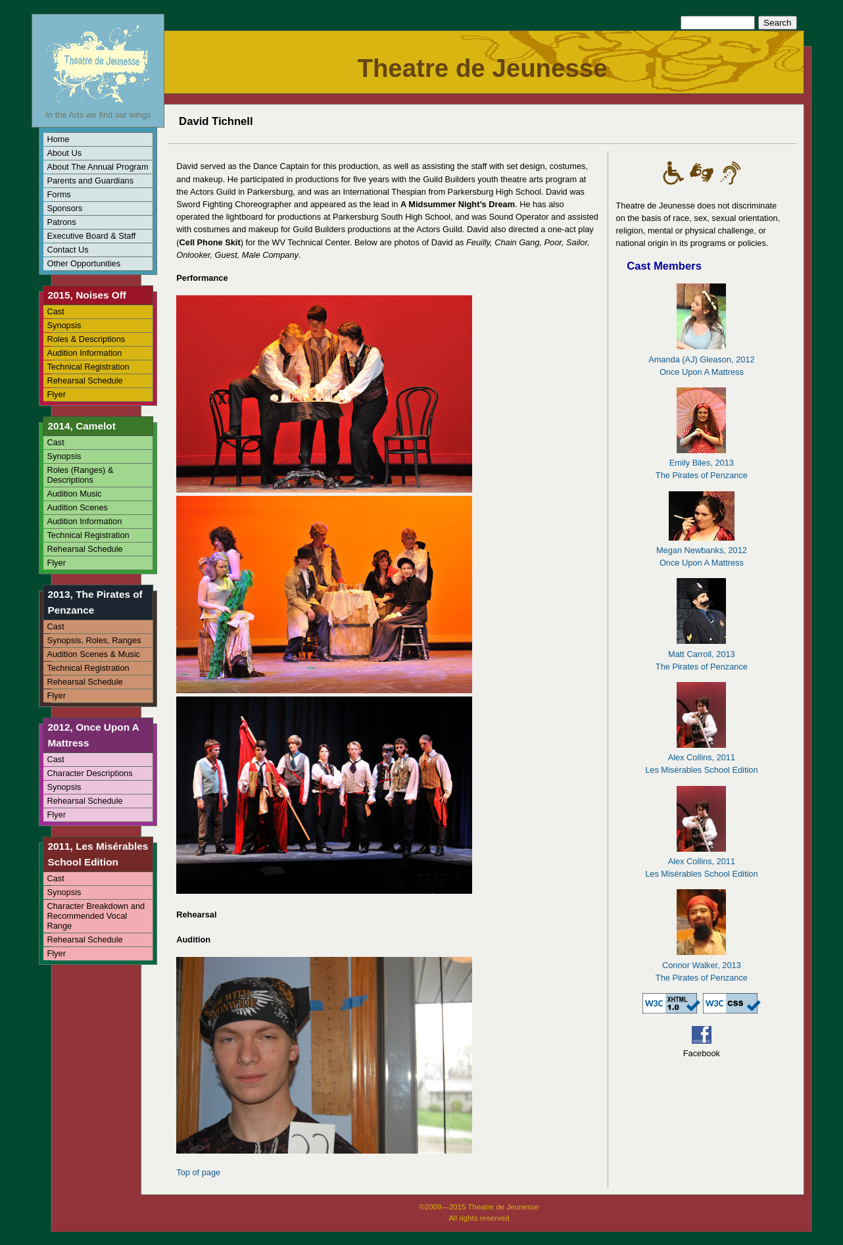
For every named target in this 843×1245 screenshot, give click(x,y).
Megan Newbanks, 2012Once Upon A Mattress (701, 550)
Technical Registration (88, 367)
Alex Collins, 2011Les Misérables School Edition (701, 757)
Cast (55, 311)
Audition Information (84, 353)
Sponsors (64, 208)
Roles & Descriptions (86, 339)
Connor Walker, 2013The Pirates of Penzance (702, 964)
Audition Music (74, 494)
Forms (58, 194)
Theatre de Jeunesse (482, 68)
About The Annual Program (97, 167)
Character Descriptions (89, 773)
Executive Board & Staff (91, 236)
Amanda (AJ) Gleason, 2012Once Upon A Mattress (701, 358)
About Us (64, 153)
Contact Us (67, 250)
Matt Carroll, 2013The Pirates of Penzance (702, 653)
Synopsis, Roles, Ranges (94, 640)
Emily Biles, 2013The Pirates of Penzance (702, 462)
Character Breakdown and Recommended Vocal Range (96, 916)
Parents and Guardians (90, 180)
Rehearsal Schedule (84, 380)
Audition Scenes (77, 507)
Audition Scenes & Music (93, 654)
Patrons (61, 222)
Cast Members (664, 266)
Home (58, 139)
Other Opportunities (83, 263)
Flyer (56, 394)
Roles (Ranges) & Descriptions (80, 475)
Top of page (198, 1172)
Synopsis (64, 325)
